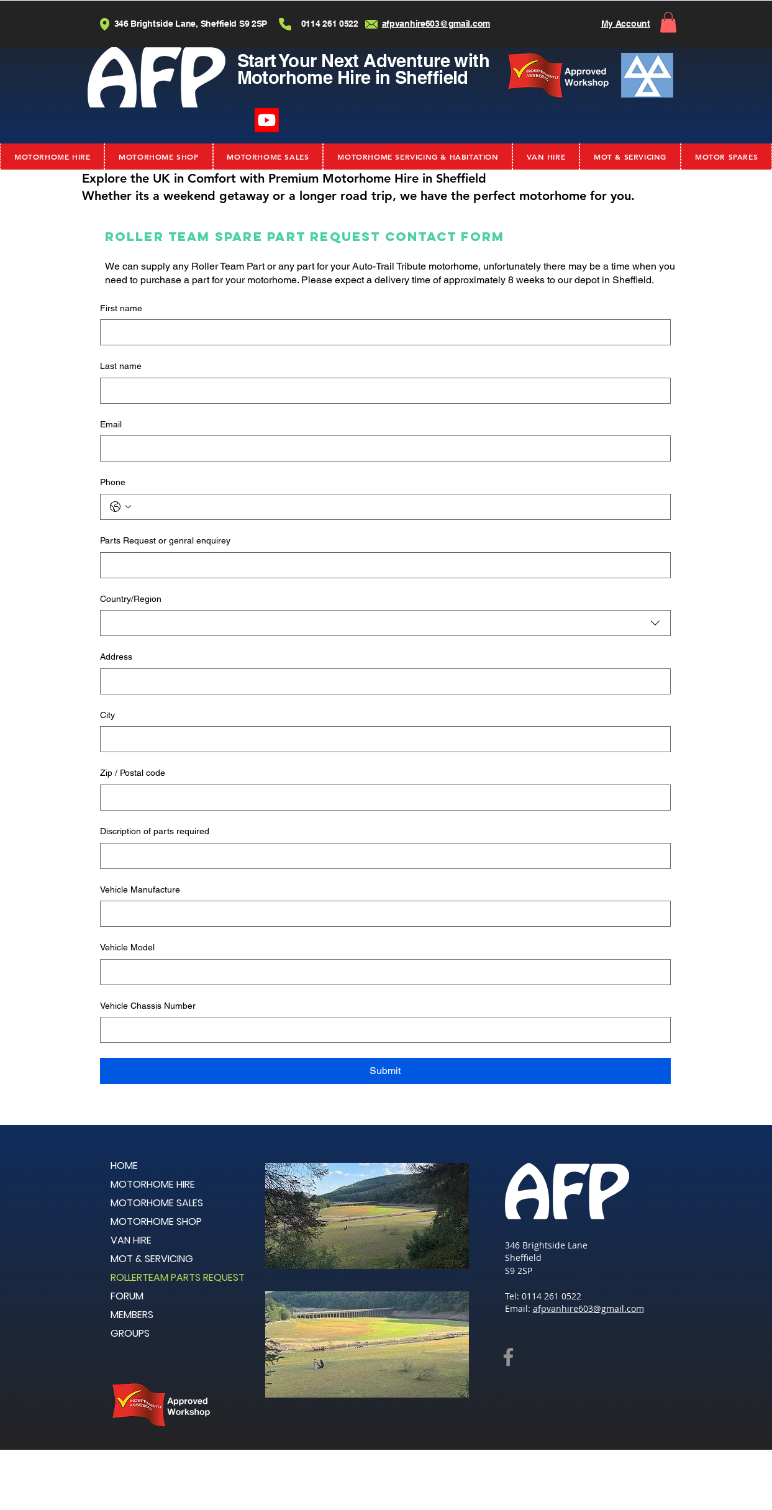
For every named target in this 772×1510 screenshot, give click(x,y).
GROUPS (130, 1333)
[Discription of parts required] (382, 856)
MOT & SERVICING (152, 1259)
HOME (124, 1165)
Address (116, 657)
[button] (668, 22)
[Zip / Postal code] (382, 797)
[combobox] (385, 623)
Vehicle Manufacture (140, 889)
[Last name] (382, 390)
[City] (382, 739)
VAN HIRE (131, 1240)
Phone (112, 482)
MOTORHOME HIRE (153, 1184)
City (107, 715)
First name (121, 308)
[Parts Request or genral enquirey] (382, 565)
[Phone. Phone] (398, 506)
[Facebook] (508, 1357)
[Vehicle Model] (382, 972)
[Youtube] (267, 120)
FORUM (127, 1296)
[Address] (382, 681)
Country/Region (130, 599)
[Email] (382, 448)
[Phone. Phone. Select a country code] (120, 506)
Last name (121, 366)
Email (111, 424)
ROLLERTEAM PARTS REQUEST (178, 1277)
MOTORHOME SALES (157, 1203)
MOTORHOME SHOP (156, 1221)
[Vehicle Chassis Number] (382, 1029)
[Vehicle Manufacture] (382, 913)
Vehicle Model (127, 947)
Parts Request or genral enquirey (165, 540)
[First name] (382, 332)
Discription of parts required (154, 831)
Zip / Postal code (132, 773)
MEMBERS (132, 1315)
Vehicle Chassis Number (148, 1006)
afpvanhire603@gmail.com (588, 1308)
